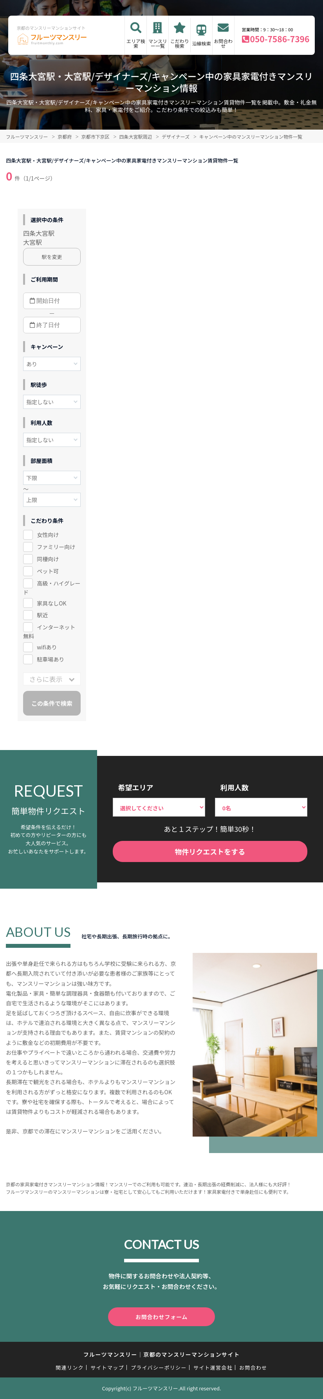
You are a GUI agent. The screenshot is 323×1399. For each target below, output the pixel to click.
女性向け (48, 535)
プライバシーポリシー (159, 1367)
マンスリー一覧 (157, 43)
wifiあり (47, 647)
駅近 (42, 615)
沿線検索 (201, 43)
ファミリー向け (56, 547)
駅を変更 (52, 256)
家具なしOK (51, 603)
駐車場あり (50, 659)
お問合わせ (223, 43)
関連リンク (70, 1367)
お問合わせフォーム (162, 1317)
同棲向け (48, 559)
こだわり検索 (179, 43)
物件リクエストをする (210, 851)
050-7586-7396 (280, 39)
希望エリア (135, 787)
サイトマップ (107, 1367)
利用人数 (234, 787)
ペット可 (48, 571)
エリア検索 (135, 43)
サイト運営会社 (213, 1367)
